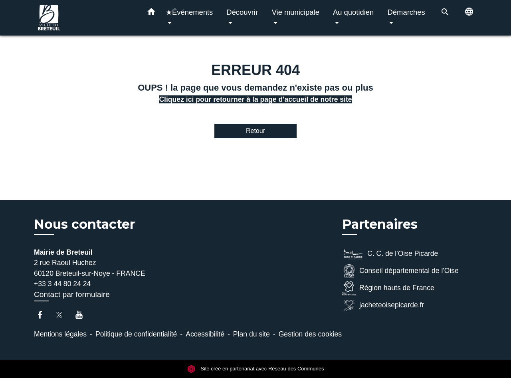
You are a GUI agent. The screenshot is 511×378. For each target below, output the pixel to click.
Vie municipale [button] (295, 12)
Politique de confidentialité (136, 334)
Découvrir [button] (242, 12)
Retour (255, 130)
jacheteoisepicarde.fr (383, 306)
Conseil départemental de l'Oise (400, 271)
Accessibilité (205, 334)
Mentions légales (60, 334)
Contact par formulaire (72, 294)
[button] (151, 13)
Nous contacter (84, 224)
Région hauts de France (388, 288)
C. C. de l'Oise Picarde (390, 254)
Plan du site (251, 334)
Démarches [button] (406, 12)
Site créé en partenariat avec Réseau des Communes (255, 369)
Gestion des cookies (310, 334)
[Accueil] (84, 18)
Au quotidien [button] (353, 12)
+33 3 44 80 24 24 (62, 284)
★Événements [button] (189, 12)
